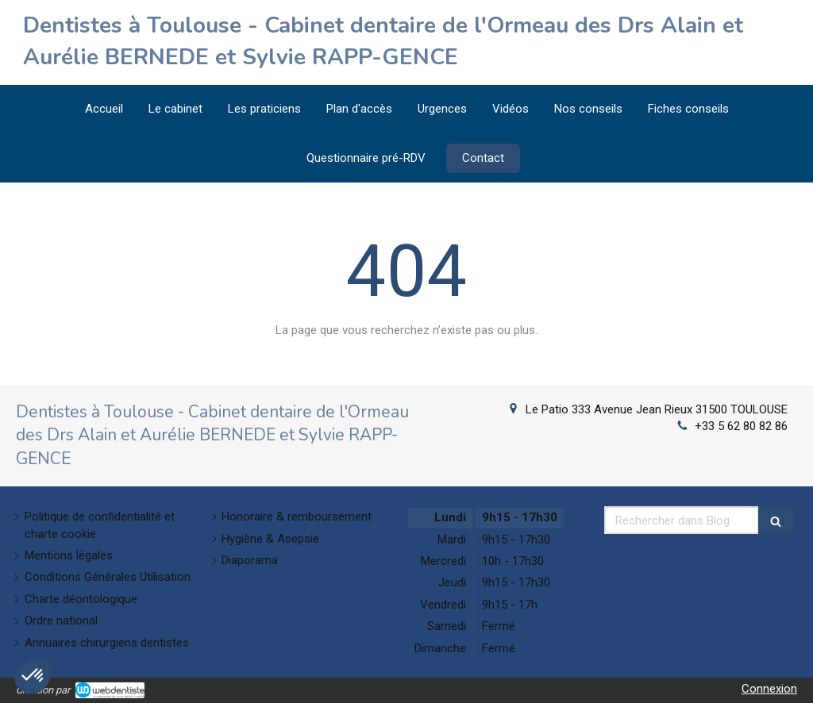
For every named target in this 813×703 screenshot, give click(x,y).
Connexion (769, 689)
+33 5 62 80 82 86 (741, 426)
